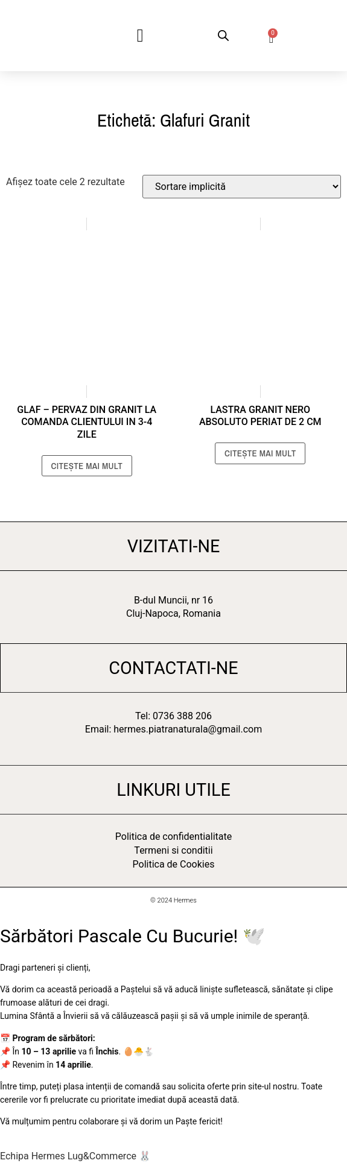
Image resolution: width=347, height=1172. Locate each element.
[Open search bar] (223, 35)
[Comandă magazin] (241, 186)
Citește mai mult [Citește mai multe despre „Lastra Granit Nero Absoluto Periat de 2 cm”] (260, 453)
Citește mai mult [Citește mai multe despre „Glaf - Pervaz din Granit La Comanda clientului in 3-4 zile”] (87, 465)
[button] (140, 35)
